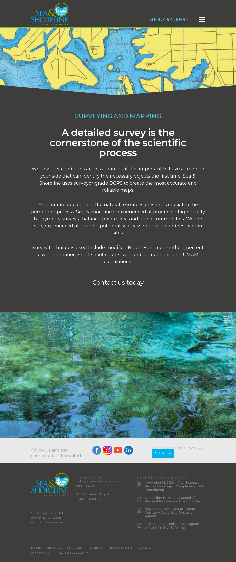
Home (36, 547)
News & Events (120, 547)
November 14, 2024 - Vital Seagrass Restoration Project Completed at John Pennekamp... (175, 486)
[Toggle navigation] (201, 19)
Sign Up (163, 453)
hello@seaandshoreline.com (96, 481)
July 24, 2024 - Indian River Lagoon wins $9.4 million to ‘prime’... (172, 525)
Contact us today (118, 282)
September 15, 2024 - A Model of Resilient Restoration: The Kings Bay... (174, 499)
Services (74, 547)
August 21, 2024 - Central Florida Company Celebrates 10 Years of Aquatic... (170, 512)
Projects (94, 547)
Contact (145, 547)
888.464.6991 (169, 19)
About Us (54, 547)
